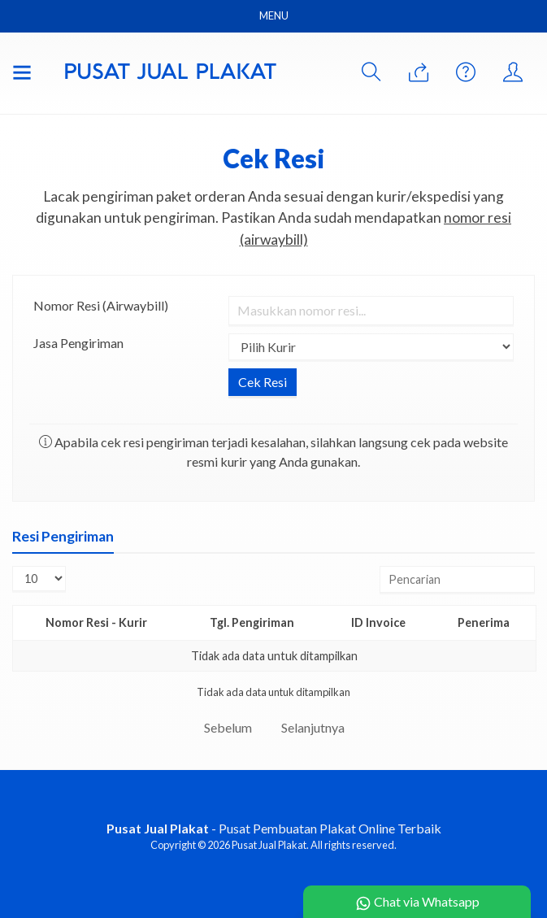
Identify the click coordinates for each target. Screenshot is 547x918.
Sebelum (228, 727)
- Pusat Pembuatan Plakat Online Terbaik (273, 828)
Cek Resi (274, 158)
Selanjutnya (313, 727)
